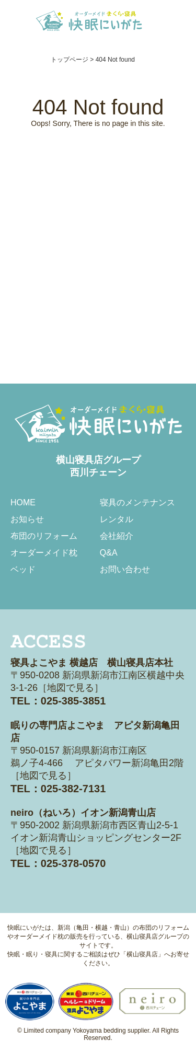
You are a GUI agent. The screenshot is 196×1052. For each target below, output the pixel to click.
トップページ (69, 59)
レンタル (116, 519)
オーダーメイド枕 (43, 552)
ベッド (23, 569)
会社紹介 (116, 535)
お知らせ (27, 519)
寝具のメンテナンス (137, 502)
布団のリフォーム (43, 535)
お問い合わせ (125, 569)
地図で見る (70, 688)
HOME (23, 502)
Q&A (109, 552)
